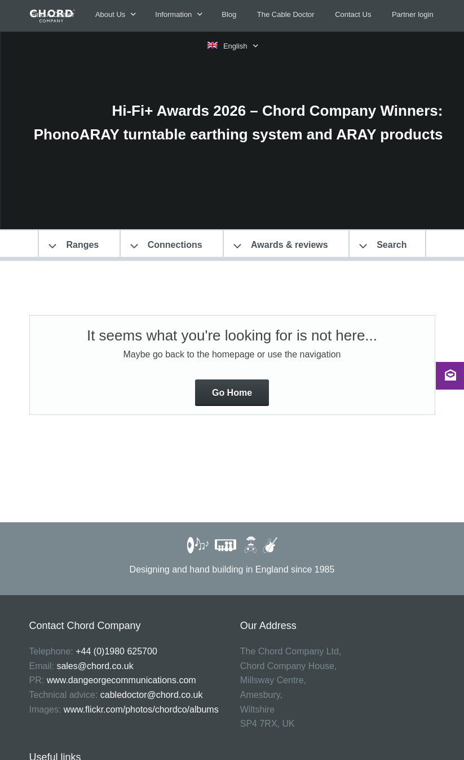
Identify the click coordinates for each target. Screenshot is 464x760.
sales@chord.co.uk (94, 513)
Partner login (413, 14)
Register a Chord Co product (86, 659)
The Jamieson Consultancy (390, 744)
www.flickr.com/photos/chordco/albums (141, 557)
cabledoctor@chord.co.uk (151, 542)
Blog (229, 14)
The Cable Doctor (286, 14)
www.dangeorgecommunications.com (121, 527)
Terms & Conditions (68, 644)
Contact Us (353, 14)
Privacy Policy (57, 630)
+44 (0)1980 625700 (116, 499)
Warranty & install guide (76, 673)
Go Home (232, 240)
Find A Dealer (52, 14)
